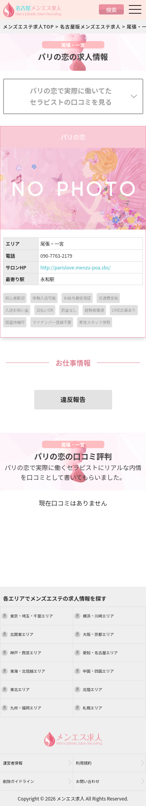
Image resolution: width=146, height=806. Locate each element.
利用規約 (83, 763)
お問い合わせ (87, 781)
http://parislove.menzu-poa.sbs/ (75, 267)
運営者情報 (13, 763)
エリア (31, 616)
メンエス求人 (70, 798)
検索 (111, 10)
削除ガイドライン (18, 781)
